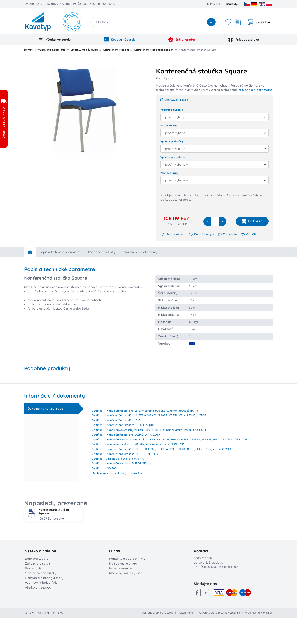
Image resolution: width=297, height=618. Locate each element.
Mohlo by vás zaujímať (125, 573)
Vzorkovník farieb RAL (41, 582)
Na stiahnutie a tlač (123, 563)
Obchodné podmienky (41, 573)
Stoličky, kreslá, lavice (84, 49)
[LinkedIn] (205, 592)
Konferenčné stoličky (116, 49)
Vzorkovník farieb (174, 99)
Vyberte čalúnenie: (171, 109)
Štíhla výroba (181, 39)
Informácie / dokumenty (140, 252)
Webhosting (252, 612)
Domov (28, 49)
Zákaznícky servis (38, 563)
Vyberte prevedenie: (173, 157)
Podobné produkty (101, 252)
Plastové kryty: (169, 173)
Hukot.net (266, 612)
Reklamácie (33, 568)
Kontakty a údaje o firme (127, 559)
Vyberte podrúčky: (171, 141)
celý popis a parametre (255, 90)
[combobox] (213, 117)
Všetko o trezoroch (38, 587)
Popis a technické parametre (60, 252)
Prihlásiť (213, 4)
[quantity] (215, 221)
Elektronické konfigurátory (44, 578)
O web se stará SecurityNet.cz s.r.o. (219, 612)
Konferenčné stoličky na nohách (153, 49)
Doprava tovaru (36, 559)
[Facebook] (197, 592)
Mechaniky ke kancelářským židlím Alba (117, 473)
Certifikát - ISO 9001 (105, 468)
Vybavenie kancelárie (51, 49)
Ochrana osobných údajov (157, 612)
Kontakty (232, 4)
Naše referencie (120, 568)
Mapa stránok (186, 612)
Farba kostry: (168, 125)
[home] (30, 252)
